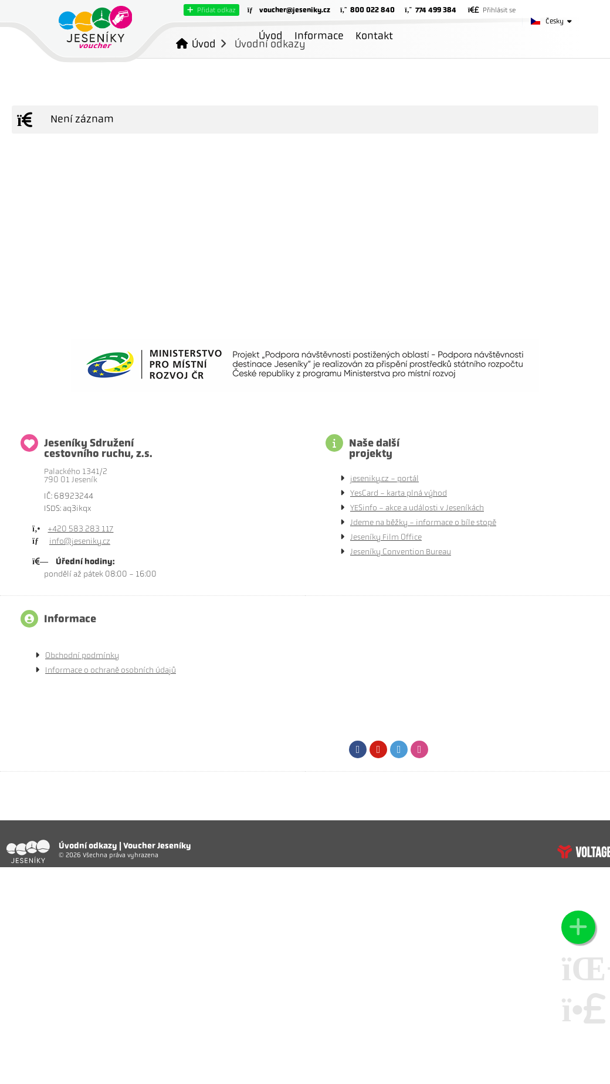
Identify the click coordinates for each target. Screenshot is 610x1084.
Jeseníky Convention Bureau (400, 552)
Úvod (95, 27)
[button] (211, 10)
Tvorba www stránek (583, 851)
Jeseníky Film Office (386, 537)
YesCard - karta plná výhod (398, 493)
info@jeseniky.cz (79, 541)
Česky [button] (554, 21)
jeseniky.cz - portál (384, 478)
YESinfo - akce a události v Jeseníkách (417, 508)
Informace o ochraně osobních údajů (110, 670)
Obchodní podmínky (82, 655)
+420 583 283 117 (80, 529)
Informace (319, 35)
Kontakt (374, 35)
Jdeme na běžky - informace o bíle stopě (423, 522)
